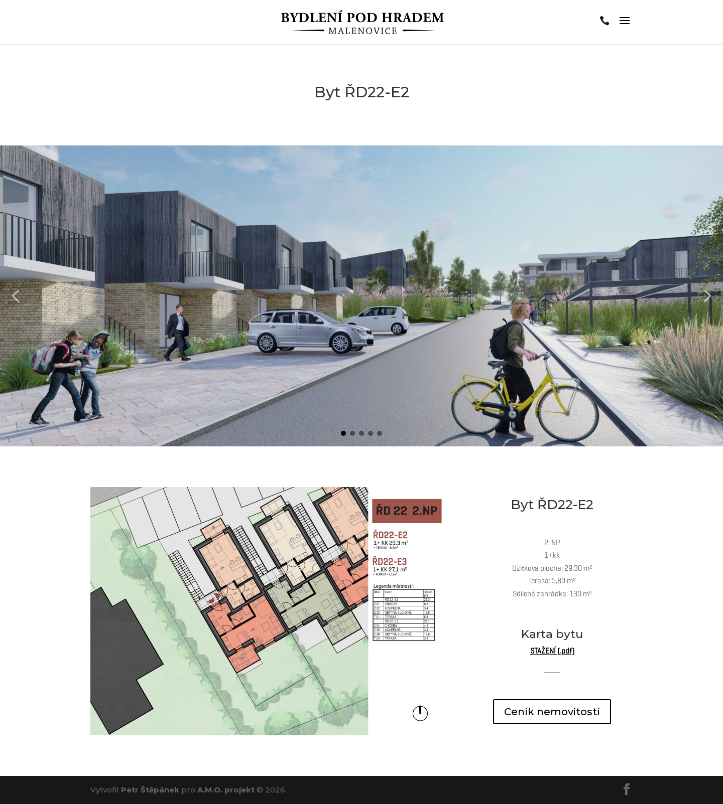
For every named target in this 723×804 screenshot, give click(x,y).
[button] (16, 296)
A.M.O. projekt (226, 789)
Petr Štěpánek (150, 789)
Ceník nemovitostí (552, 712)
